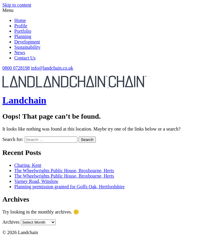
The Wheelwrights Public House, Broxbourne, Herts (64, 170)
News (19, 52)
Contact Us (25, 57)
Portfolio (22, 31)
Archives (11, 222)
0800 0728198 (16, 67)
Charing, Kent (27, 165)
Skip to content (16, 4)
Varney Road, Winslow (36, 181)
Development (27, 41)
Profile (20, 25)
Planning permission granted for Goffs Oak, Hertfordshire (69, 186)
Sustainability (27, 47)
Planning (22, 36)
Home (20, 20)
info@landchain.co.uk (52, 67)
